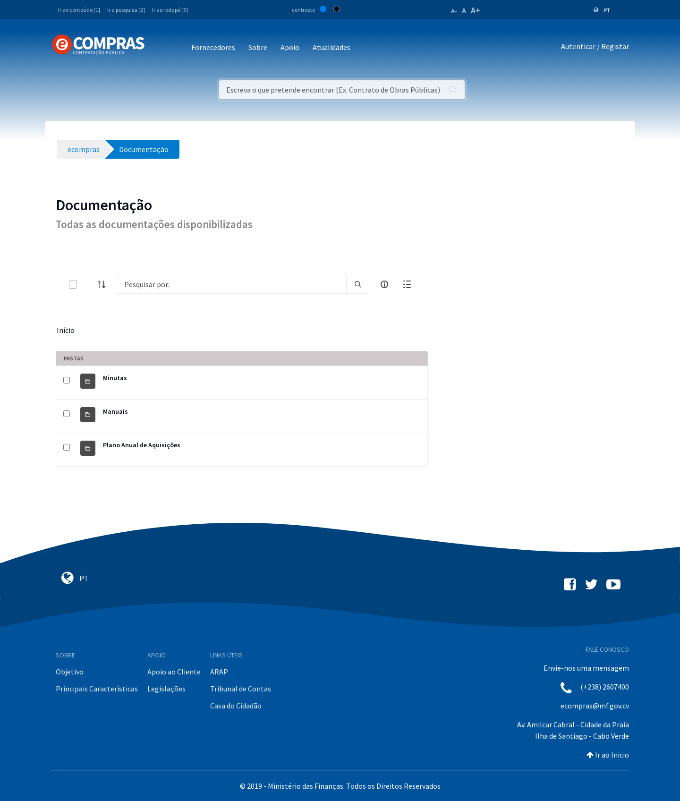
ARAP (219, 671)
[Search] (232, 284)
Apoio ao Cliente (174, 671)
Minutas (115, 378)
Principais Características (97, 688)
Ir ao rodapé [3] (170, 9)
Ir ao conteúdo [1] (79, 9)
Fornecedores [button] (213, 47)
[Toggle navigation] (157, 48)
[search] (358, 284)
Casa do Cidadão (236, 705)
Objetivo (70, 671)
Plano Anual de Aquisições (141, 445)
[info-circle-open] (384, 284)
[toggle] (88, 284)
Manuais (115, 411)
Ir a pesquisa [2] (126, 9)
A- (454, 11)
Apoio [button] (289, 47)
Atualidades (331, 47)
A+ (475, 10)
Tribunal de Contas (240, 688)
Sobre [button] (257, 47)
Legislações (166, 688)
